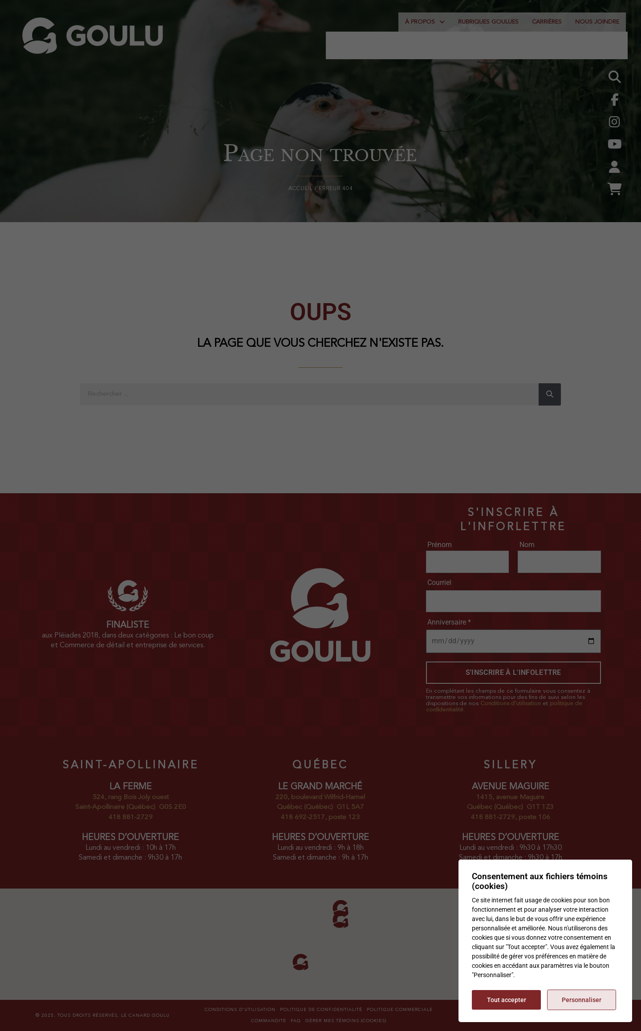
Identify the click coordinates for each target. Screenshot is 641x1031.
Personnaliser (581, 999)
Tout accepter (506, 999)
